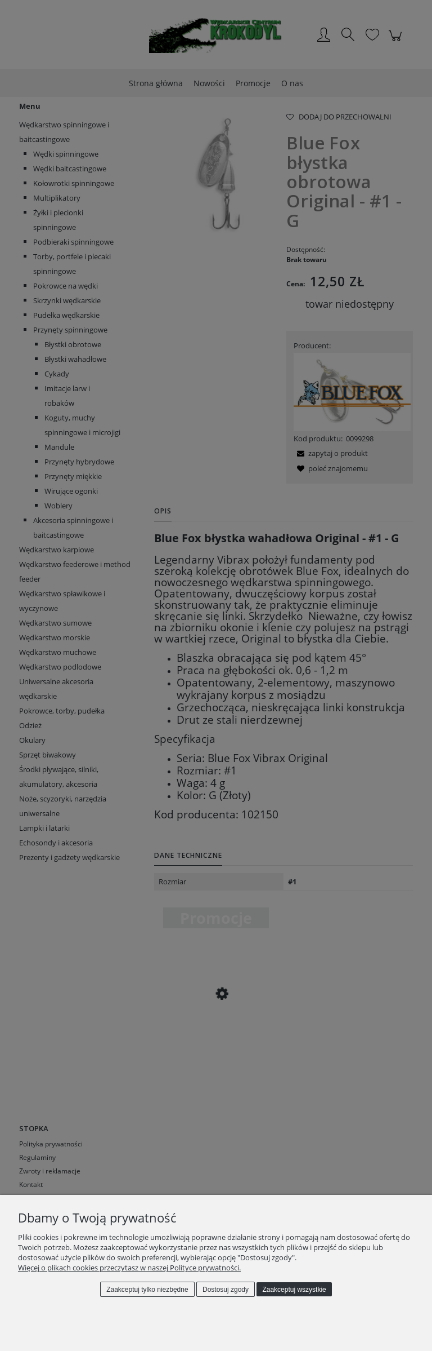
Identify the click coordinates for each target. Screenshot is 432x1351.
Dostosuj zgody (225, 1290)
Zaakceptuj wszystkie (294, 1290)
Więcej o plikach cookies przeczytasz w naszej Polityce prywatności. (129, 1268)
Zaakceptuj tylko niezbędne (147, 1290)
